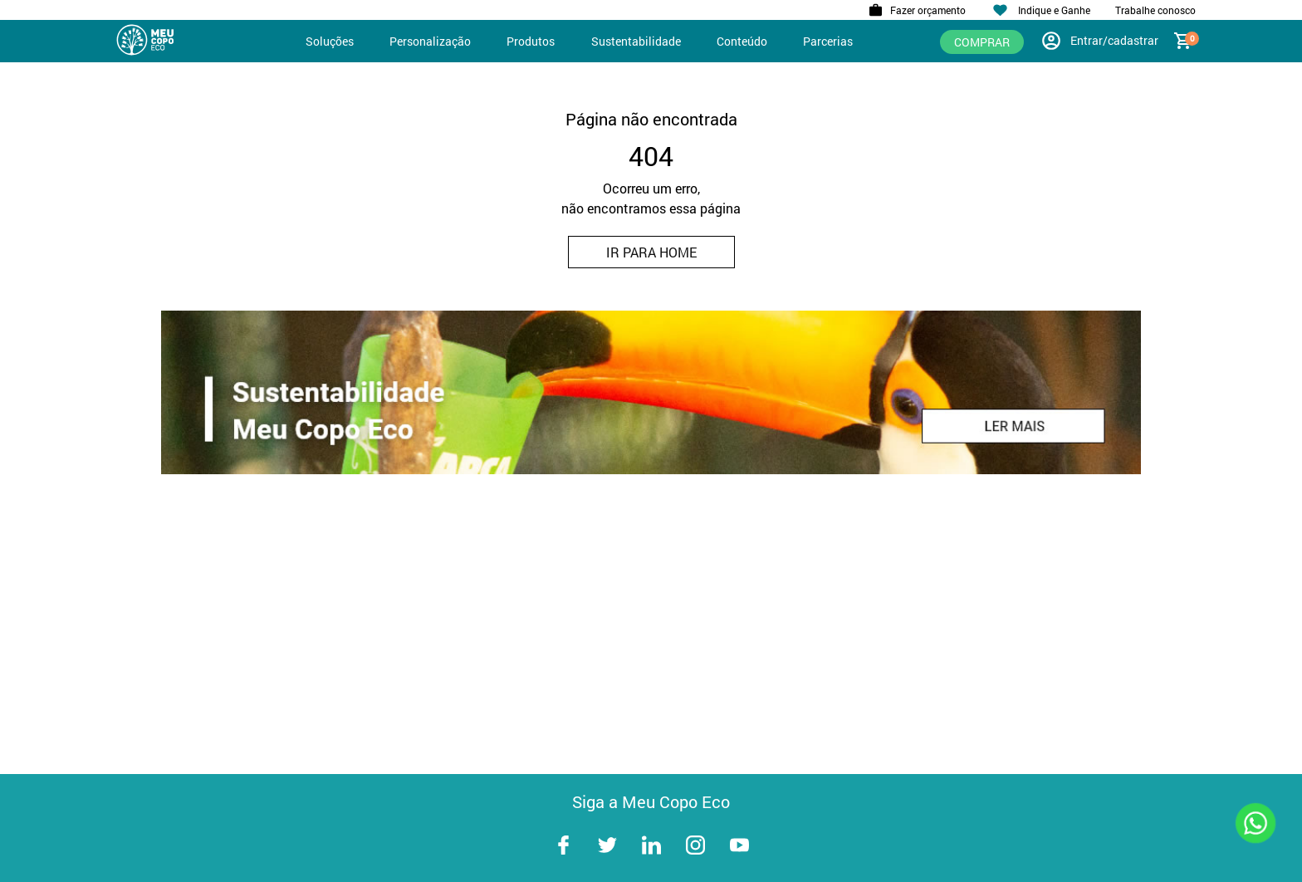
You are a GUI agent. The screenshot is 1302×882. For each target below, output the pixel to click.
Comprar (982, 42)
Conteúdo (742, 41)
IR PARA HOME (651, 252)
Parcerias (828, 41)
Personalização (430, 41)
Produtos (531, 41)
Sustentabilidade (636, 41)
